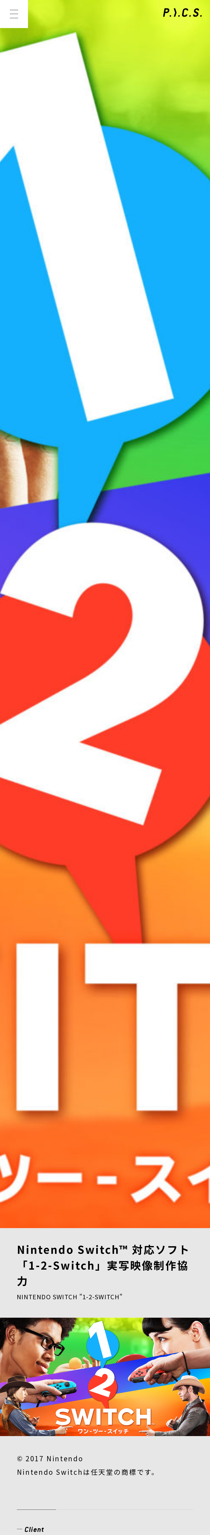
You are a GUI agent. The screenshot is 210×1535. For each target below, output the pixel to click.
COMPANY (38, 1402)
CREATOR (37, 1384)
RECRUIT (92, 1402)
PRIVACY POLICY (47, 1456)
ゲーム (26, 567)
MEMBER (120, 1366)
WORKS (72, 1366)
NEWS (30, 1366)
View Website (38, 533)
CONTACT (145, 1402)
